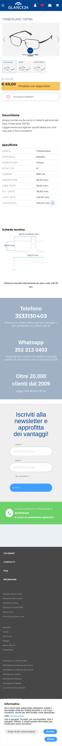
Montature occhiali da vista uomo (18, 665)
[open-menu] (3, 5)
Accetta (50, 731)
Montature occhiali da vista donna (18, 670)
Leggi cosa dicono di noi (31, 391)
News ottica (8, 612)
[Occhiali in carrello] (57, 6)
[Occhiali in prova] (50, 6)
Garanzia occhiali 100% (13, 607)
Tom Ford (7, 636)
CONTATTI (9, 562)
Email (18, 460)
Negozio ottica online (12, 594)
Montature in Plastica (12, 679)
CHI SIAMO (9, 553)
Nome (18, 444)
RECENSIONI (9, 579)
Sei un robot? (22, 476)
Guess (5, 632)
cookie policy (17, 716)
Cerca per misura (10, 603)
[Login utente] (35, 6)
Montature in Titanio (12, 674)
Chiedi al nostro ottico (13, 598)
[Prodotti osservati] (42, 6)
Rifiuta (50, 739)
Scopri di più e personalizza (21, 731)
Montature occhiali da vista (15, 661)
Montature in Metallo (12, 683)
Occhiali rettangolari (12, 699)
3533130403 (31, 316)
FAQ (5, 571)
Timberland (8, 650)
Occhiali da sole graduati (14, 688)
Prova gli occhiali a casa (13, 616)
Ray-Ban (6, 627)
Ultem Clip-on (9, 645)
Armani (6, 641)
